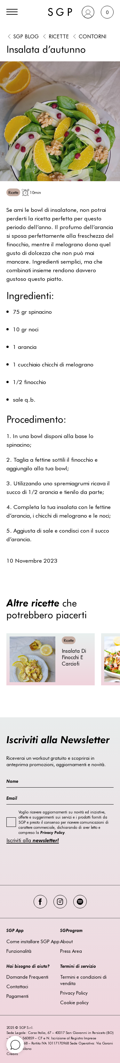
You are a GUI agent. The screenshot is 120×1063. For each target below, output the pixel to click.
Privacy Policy (74, 993)
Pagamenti (17, 996)
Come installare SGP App (33, 941)
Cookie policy (74, 1002)
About (66, 941)
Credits (12, 1053)
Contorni (92, 36)
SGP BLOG (26, 36)
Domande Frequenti (27, 977)
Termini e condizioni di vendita (83, 980)
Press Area (71, 951)
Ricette (59, 36)
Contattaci (17, 986)
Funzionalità (18, 951)
